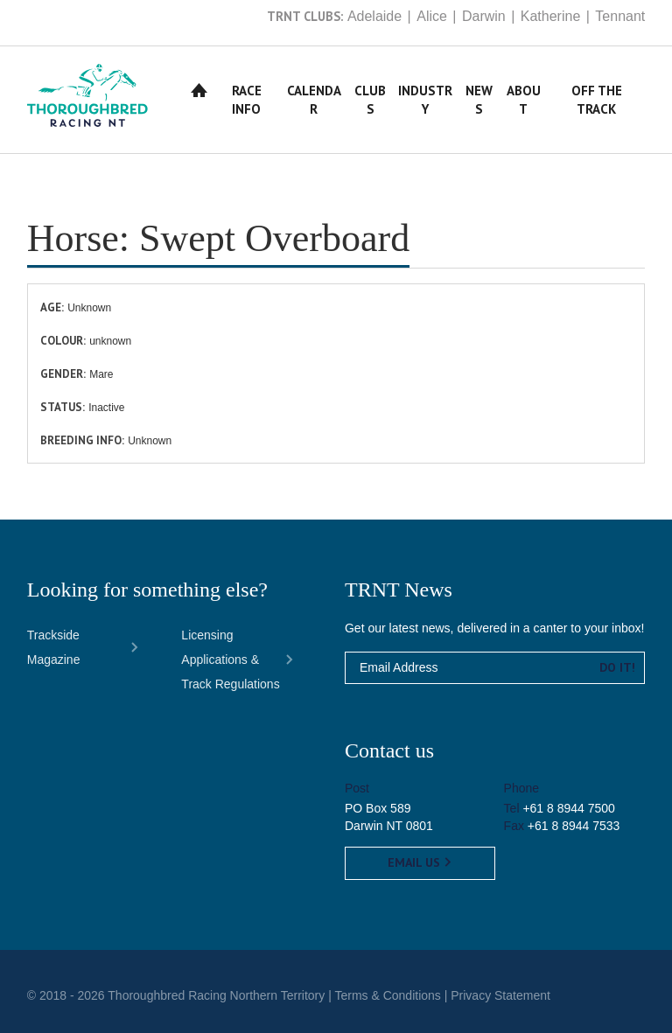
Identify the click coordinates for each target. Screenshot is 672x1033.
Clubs (370, 99)
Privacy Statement (500, 995)
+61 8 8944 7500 (568, 808)
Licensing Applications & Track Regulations (230, 659)
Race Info (247, 99)
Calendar (314, 99)
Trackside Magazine (53, 647)
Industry (425, 99)
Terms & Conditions (387, 995)
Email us (420, 862)
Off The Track (596, 99)
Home (199, 90)
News (479, 99)
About (524, 99)
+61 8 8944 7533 (574, 826)
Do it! (617, 667)
